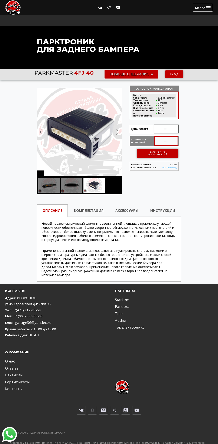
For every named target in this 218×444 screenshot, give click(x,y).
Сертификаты (15, 367)
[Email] (117, 7)
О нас (9, 349)
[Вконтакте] (100, 7)
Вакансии (12, 361)
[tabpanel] (109, 238)
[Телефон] (92, 394)
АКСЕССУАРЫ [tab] (126, 199)
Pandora (121, 295)
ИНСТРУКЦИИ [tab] (162, 199)
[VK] (81, 394)
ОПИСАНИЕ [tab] (52, 199)
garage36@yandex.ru (31, 311)
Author (120, 307)
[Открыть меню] (203, 8)
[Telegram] (109, 7)
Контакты (12, 373)
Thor (118, 300)
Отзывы (11, 355)
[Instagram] (125, 394)
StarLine (121, 288)
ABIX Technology (169, 157)
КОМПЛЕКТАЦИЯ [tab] (88, 199)
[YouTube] (136, 394)
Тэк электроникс (127, 313)
